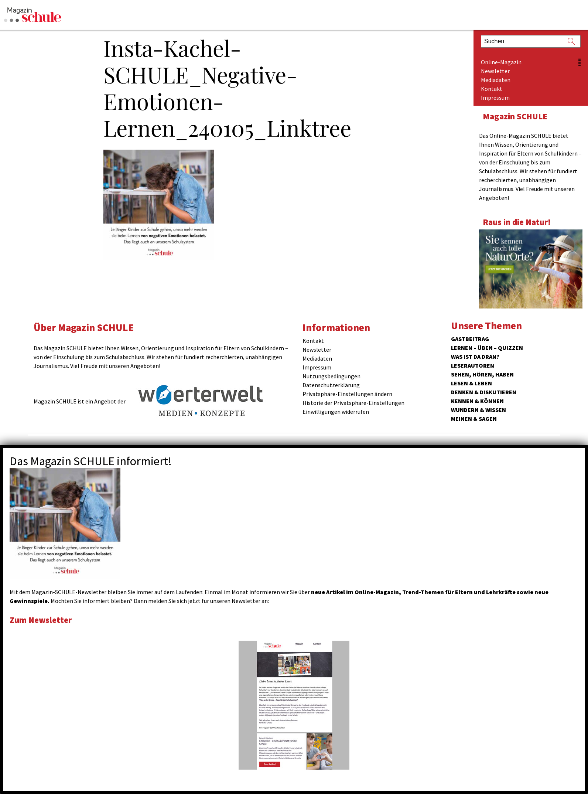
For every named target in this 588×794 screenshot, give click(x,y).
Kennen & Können (477, 401)
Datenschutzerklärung (331, 385)
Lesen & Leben (471, 383)
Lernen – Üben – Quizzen (487, 347)
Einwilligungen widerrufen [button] (335, 411)
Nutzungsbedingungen (331, 376)
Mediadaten (495, 80)
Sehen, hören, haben (482, 374)
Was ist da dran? (475, 356)
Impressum (495, 97)
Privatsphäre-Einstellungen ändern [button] (347, 394)
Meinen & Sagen (474, 418)
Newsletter (495, 71)
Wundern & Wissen (478, 409)
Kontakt (491, 88)
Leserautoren (472, 365)
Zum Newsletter (41, 619)
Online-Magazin (501, 62)
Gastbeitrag (470, 339)
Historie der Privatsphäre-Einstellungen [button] (353, 402)
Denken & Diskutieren (483, 392)
